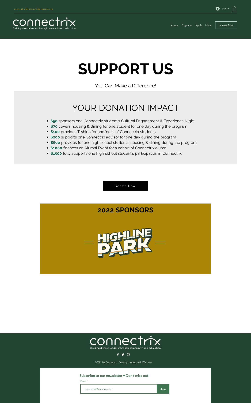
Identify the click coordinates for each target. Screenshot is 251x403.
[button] (235, 8)
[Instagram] (128, 354)
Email (83, 381)
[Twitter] (123, 354)
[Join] (163, 389)
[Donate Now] (226, 25)
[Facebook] (118, 354)
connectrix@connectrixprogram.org (33, 8)
